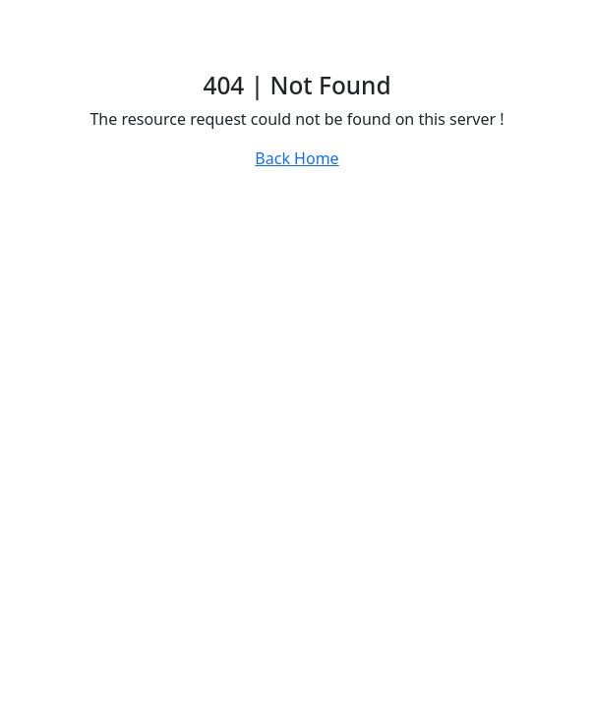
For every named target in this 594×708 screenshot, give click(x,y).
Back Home (296, 158)
